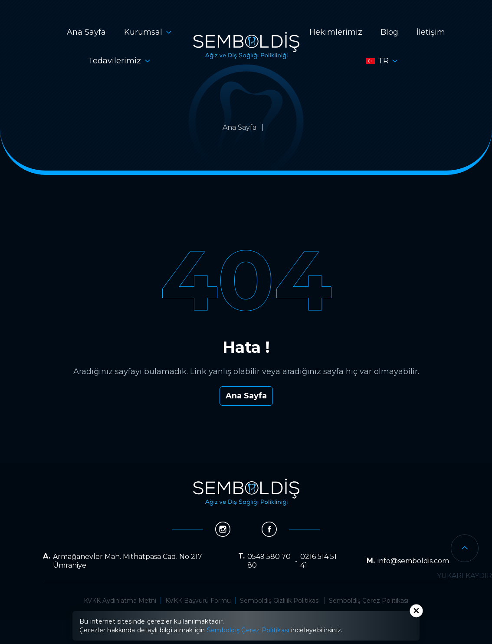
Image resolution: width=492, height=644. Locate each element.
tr (377, 61)
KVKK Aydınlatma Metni (120, 600)
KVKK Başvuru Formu (198, 600)
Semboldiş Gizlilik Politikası (280, 600)
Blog (389, 32)
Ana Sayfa (86, 32)
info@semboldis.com (413, 561)
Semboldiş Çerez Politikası (368, 600)
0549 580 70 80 (269, 560)
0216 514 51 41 (318, 560)
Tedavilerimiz (114, 61)
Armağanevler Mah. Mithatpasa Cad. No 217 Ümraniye (127, 560)
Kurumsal (143, 32)
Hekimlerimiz (335, 32)
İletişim (431, 32)
